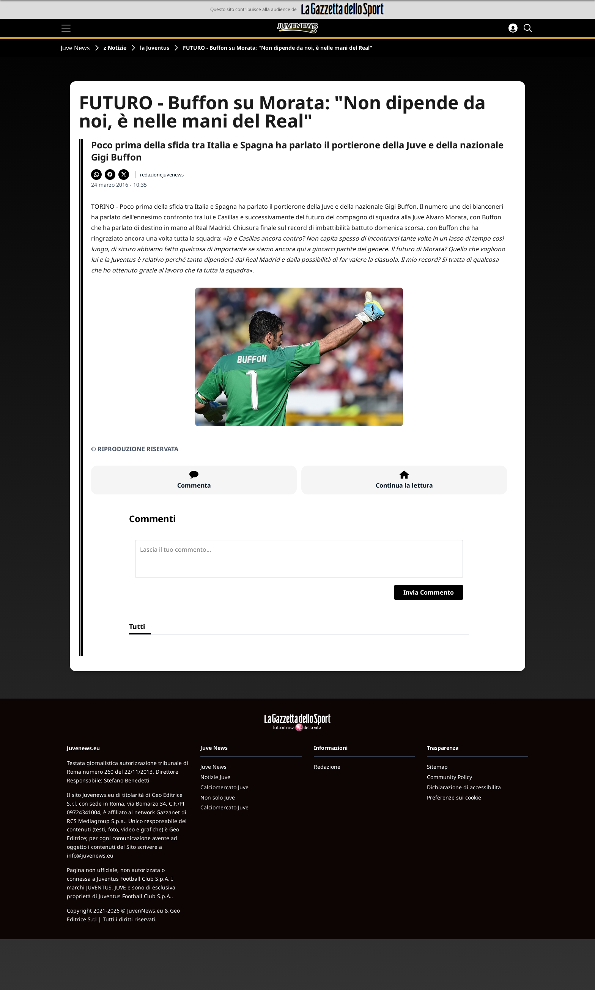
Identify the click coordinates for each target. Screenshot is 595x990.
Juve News (75, 48)
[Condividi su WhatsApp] (96, 174)
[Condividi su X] (123, 174)
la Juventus (154, 47)
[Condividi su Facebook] (110, 174)
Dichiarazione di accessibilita (464, 787)
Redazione (327, 766)
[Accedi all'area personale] (513, 28)
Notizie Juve (215, 777)
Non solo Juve (217, 797)
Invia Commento (428, 592)
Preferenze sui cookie (454, 797)
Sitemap (437, 766)
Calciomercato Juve (224, 787)
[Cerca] (529, 28)
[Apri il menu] (66, 28)
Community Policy (449, 777)
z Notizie (115, 47)
